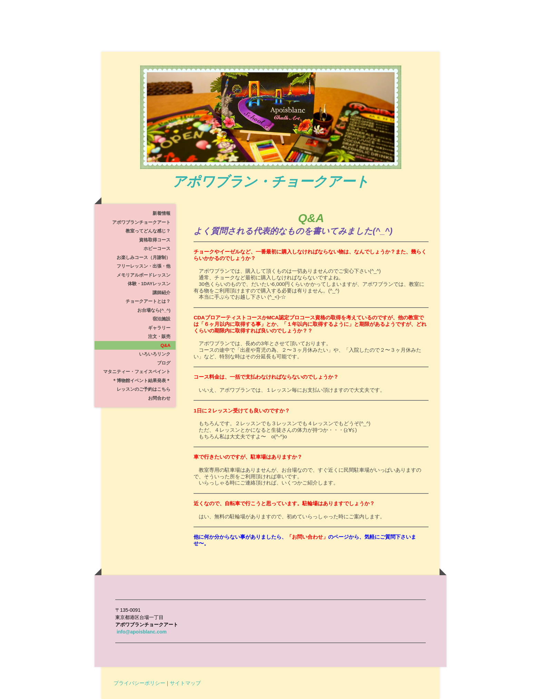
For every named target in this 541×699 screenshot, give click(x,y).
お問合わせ (159, 398)
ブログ (163, 363)
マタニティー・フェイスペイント (136, 371)
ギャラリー (159, 327)
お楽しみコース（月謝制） (143, 257)
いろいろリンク (154, 354)
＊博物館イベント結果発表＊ (141, 380)
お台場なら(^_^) (153, 310)
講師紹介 (161, 292)
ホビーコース (157, 248)
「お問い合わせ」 (307, 537)
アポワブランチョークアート (141, 222)
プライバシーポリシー (139, 682)
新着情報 (161, 213)
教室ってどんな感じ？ (148, 230)
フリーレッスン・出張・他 (143, 266)
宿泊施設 (161, 318)
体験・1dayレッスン (149, 283)
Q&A (165, 345)
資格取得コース (154, 239)
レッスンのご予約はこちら (143, 389)
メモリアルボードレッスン (143, 275)
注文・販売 (159, 336)
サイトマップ (185, 682)
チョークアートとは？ (148, 301)
